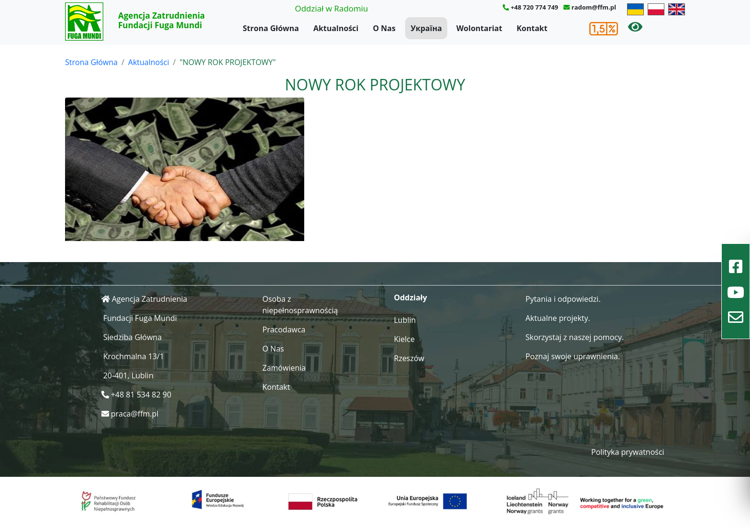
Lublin (405, 320)
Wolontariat (479, 28)
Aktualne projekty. (558, 318)
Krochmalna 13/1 (133, 356)
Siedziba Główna (132, 337)
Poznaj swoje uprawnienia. (573, 356)
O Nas (384, 28)
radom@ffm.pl (594, 7)
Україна (425, 28)
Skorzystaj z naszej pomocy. (575, 337)
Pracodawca (284, 329)
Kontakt (532, 28)
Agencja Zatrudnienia (150, 299)
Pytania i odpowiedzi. (563, 299)
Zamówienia (284, 368)
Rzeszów (409, 358)
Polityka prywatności (627, 452)
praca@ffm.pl (135, 413)
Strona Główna (271, 28)
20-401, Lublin (128, 375)
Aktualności (335, 28)
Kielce (404, 339)
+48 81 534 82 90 (141, 394)
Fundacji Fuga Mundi (140, 318)
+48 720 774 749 (534, 7)
